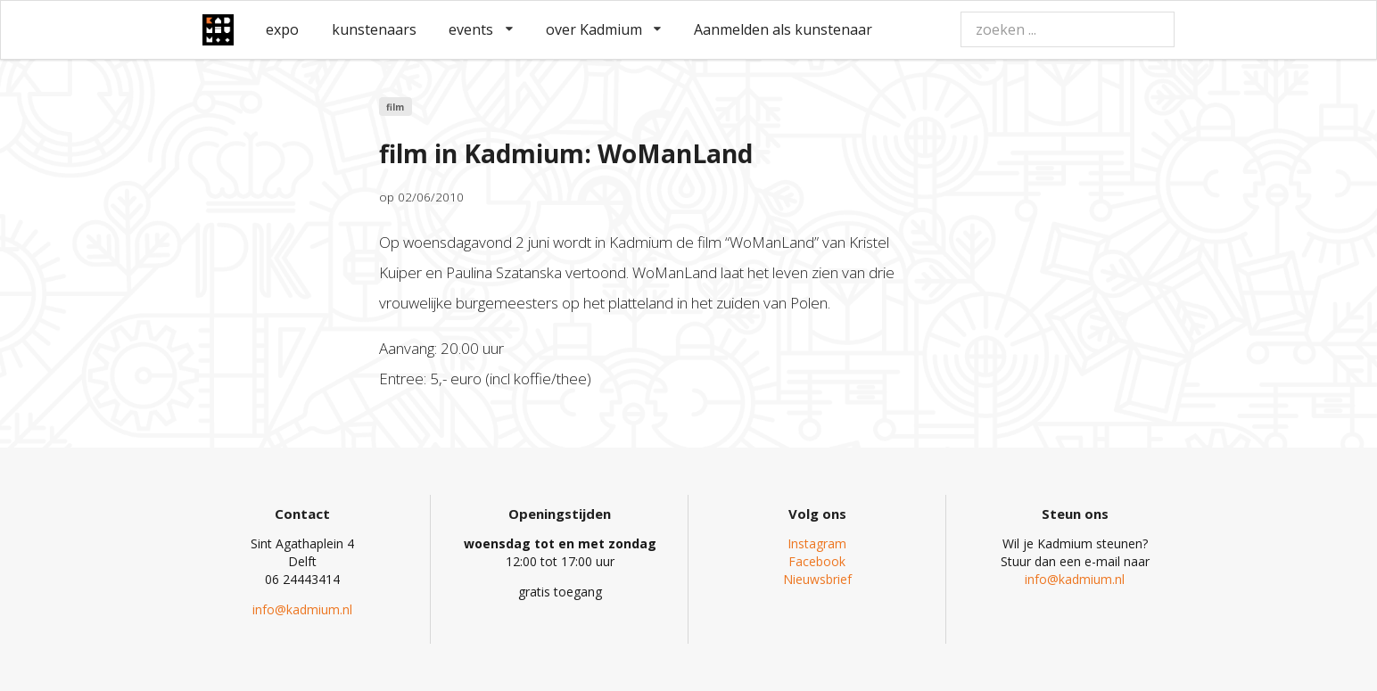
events (481, 29)
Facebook (816, 561)
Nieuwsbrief (817, 579)
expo (282, 29)
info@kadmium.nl (302, 609)
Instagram (816, 543)
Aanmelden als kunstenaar (783, 29)
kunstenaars (374, 29)
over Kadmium (604, 29)
